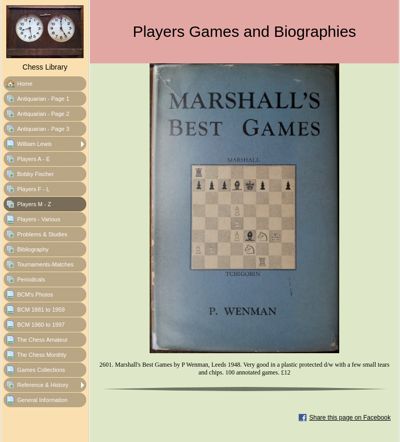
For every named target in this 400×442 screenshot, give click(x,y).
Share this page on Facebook (350, 417)
